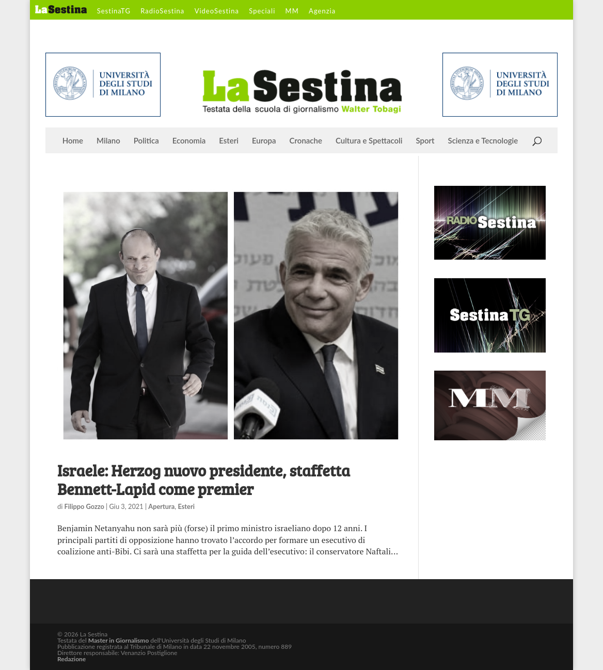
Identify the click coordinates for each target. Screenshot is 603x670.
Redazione (71, 659)
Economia (189, 141)
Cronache (306, 141)
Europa (264, 141)
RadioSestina (162, 11)
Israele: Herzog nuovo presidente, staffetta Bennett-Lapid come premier (203, 479)
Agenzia (322, 11)
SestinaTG (114, 11)
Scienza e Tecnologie (483, 141)
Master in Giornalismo (118, 640)
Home (72, 141)
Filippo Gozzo (84, 506)
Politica (146, 141)
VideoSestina (217, 11)
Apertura (161, 506)
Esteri (229, 141)
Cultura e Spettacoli (369, 141)
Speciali (262, 11)
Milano (108, 141)
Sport (425, 141)
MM (292, 11)
